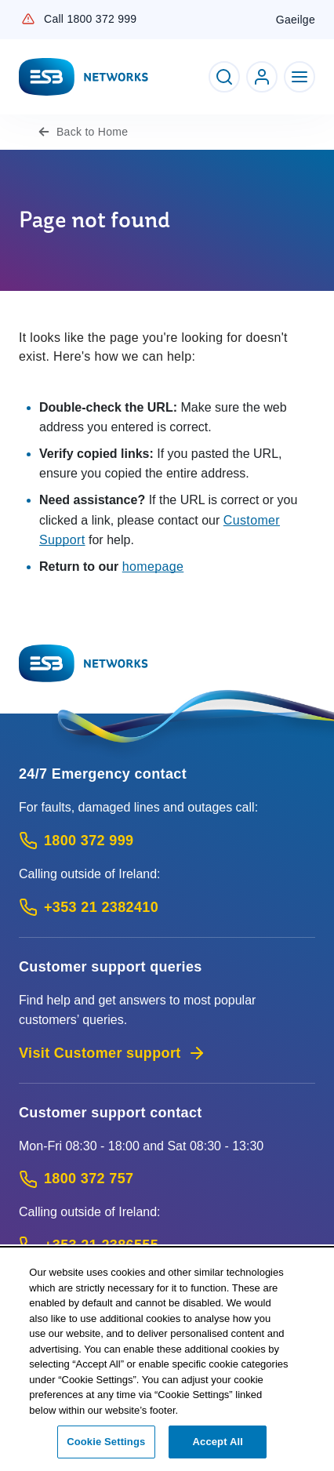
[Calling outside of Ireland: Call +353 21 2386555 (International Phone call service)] (167, 1245)
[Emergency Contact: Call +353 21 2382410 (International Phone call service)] (167, 907)
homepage (153, 566)
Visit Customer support (112, 1053)
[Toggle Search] (224, 77)
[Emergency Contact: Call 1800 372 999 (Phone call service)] (167, 841)
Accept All (218, 1450)
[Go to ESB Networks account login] (262, 77)
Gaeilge (295, 19)
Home (92, 131)
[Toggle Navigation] (299, 77)
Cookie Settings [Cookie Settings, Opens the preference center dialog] (106, 1450)
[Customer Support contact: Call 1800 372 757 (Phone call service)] (167, 1179)
